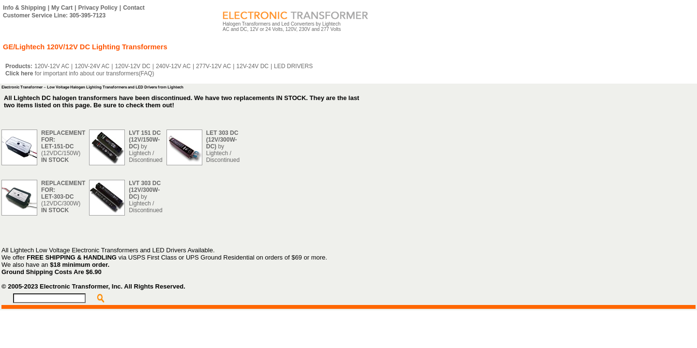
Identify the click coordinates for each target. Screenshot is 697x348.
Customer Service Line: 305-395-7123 (54, 15)
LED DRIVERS (293, 66)
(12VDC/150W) (63, 146)
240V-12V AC (173, 66)
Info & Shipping (24, 7)
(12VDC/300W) (63, 197)
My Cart (62, 7)
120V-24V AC (92, 66)
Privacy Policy (97, 7)
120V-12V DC (132, 66)
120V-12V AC (51, 66)
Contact (134, 7)
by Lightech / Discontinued (145, 146)
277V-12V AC (213, 66)
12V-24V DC (252, 66)
